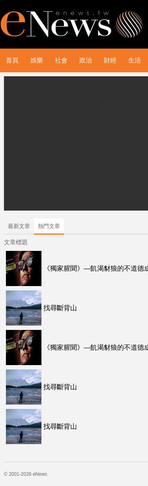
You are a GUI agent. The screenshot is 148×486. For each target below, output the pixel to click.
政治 (85, 60)
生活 (134, 60)
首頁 (12, 60)
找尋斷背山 (60, 308)
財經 (110, 60)
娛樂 (36, 60)
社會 (61, 60)
